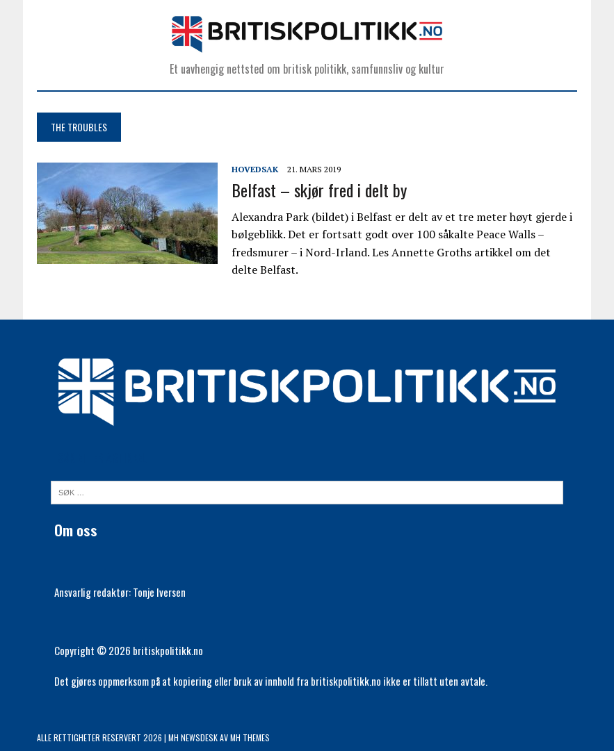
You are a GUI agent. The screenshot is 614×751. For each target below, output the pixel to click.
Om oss (75, 529)
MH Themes (250, 737)
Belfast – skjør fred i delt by (319, 189)
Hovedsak (255, 169)
